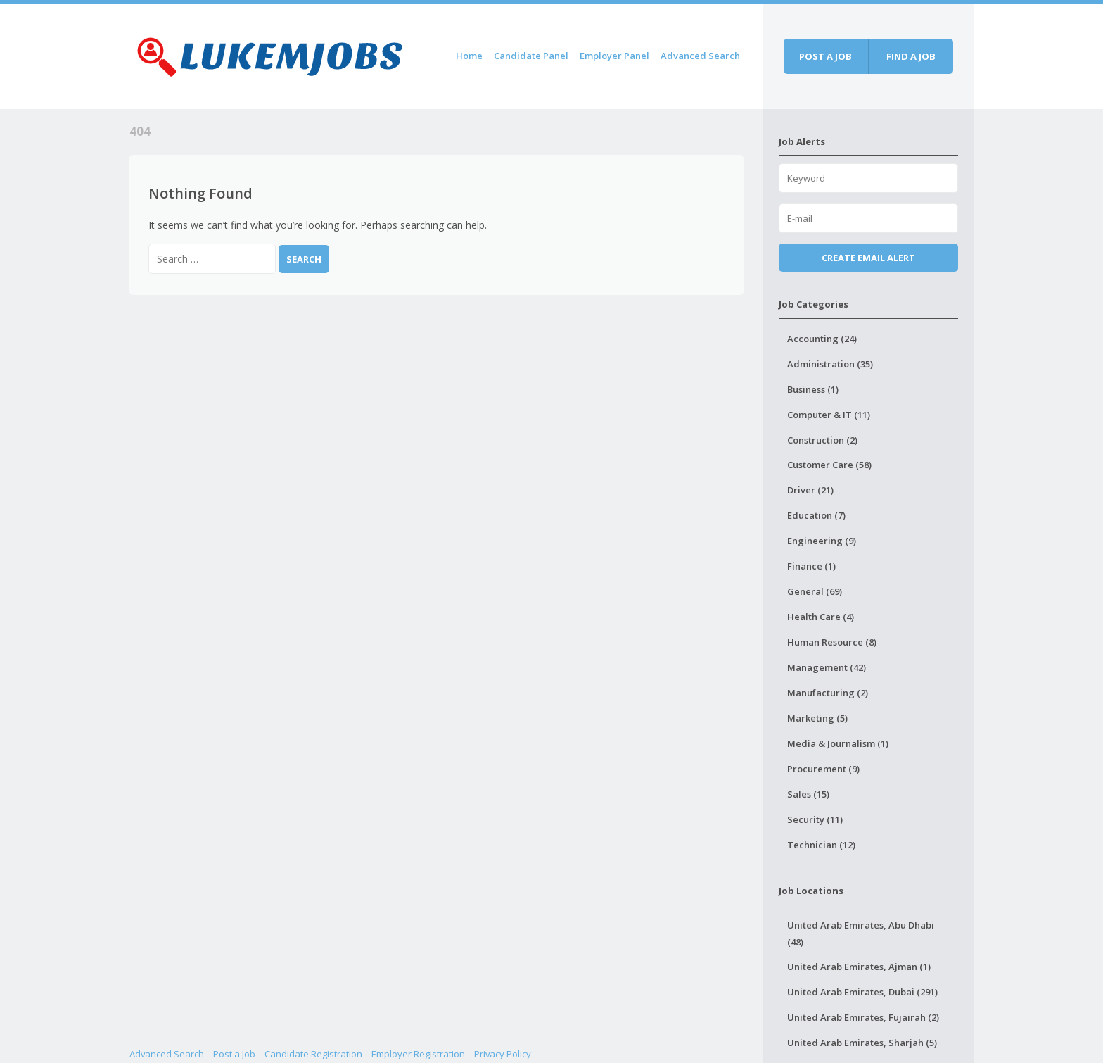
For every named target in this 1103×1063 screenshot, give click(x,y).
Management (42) (826, 667)
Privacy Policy (502, 1054)
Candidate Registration (313, 1054)
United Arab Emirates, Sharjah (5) (862, 1042)
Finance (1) (811, 566)
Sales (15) (808, 794)
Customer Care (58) (829, 464)
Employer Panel (614, 55)
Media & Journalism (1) (837, 743)
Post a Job (234, 1054)
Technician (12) (821, 844)
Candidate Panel (531, 55)
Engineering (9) (821, 540)
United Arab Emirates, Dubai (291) (862, 992)
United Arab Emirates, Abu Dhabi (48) (860, 933)
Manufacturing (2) (827, 692)
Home (469, 55)
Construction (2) (822, 440)
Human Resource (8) (831, 642)
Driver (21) (810, 490)
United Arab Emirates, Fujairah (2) (863, 1017)
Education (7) (816, 515)
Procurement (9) (823, 768)
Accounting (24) (822, 338)
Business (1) (813, 389)
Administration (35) (830, 364)
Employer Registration (418, 1054)
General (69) (814, 591)
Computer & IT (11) (828, 414)
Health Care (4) (820, 616)
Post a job (825, 56)
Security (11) (815, 819)
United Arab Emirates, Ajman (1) (859, 966)
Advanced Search (700, 55)
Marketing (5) (817, 718)
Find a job (911, 56)
